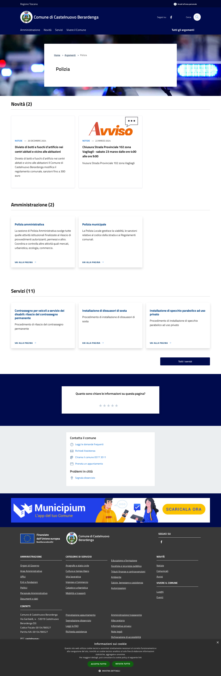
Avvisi (160, 576)
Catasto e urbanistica (77, 587)
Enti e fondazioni (29, 582)
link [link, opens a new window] (140, 657)
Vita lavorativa (73, 576)
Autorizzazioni (118, 588)
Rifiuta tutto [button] (123, 663)
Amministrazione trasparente (126, 615)
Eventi (160, 597)
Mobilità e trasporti (76, 593)
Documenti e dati (29, 598)
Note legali (116, 631)
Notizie (18, 140)
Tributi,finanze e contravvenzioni (128, 571)
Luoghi (160, 592)
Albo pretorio (118, 620)
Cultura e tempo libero (77, 571)
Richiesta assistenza (76, 631)
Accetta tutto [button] (98, 664)
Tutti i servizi (185, 361)
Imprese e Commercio (77, 582)
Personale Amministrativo (33, 593)
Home (57, 55)
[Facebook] (170, 17)
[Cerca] (197, 17)
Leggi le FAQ (72, 626)
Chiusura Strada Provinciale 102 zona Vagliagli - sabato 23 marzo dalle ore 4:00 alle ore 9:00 (109, 152)
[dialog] (110, 657)
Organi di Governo (29, 565)
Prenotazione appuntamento (80, 615)
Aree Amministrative (31, 571)
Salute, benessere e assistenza (127, 582)
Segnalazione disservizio (78, 620)
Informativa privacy (121, 626)
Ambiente (116, 577)
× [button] (217, 642)
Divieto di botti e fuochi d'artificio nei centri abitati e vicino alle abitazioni (39, 149)
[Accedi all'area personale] (185, 4)
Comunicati (162, 571)
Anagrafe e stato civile (77, 565)
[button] (110, 670)
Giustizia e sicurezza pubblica (126, 566)
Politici (23, 587)
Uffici (23, 576)
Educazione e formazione (124, 560)
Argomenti (70, 55)
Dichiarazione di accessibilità (126, 637)
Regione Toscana (29, 4)
